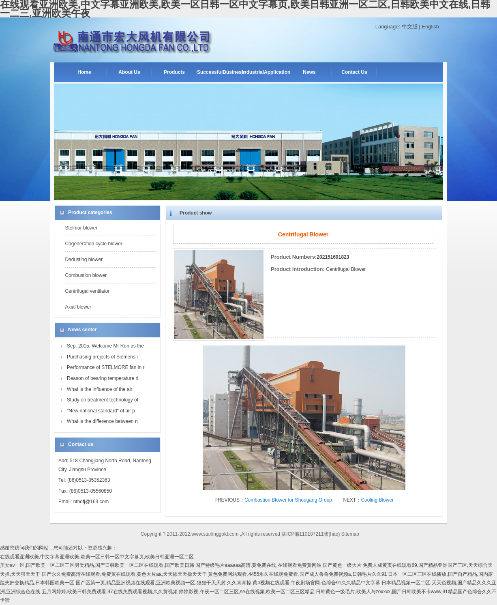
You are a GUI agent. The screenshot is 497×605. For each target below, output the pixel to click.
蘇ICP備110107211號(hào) (310, 534)
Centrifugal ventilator (87, 291)
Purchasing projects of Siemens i (102, 357)
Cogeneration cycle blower (93, 244)
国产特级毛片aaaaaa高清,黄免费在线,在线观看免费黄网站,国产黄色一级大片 (278, 565)
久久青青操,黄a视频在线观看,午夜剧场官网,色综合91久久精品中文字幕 (303, 583)
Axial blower (78, 307)
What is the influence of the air (99, 389)
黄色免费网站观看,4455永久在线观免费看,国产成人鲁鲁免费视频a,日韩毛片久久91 (297, 574)
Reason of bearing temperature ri (102, 378)
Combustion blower (86, 275)
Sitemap (350, 534)
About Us (129, 72)
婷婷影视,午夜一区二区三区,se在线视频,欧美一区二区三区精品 (247, 591)
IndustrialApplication (264, 72)
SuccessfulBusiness (219, 72)
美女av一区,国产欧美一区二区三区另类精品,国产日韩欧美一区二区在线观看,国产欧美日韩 (97, 565)
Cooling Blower (377, 500)
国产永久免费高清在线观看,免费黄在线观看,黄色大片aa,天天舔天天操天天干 (124, 574)
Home (84, 72)
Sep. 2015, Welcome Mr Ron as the (105, 346)
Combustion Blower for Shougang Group (288, 500)
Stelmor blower (81, 228)
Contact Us (354, 72)
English (430, 27)
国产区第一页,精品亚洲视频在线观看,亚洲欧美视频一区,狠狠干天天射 (151, 583)
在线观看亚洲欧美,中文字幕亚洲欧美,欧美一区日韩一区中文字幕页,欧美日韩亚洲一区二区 (97, 557)
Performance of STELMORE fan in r (105, 367)
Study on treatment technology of (102, 400)
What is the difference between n (102, 421)
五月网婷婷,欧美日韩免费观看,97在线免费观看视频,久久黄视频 (110, 591)
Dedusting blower (84, 259)
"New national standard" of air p (101, 411)
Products (174, 72)
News (309, 72)
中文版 (410, 27)
